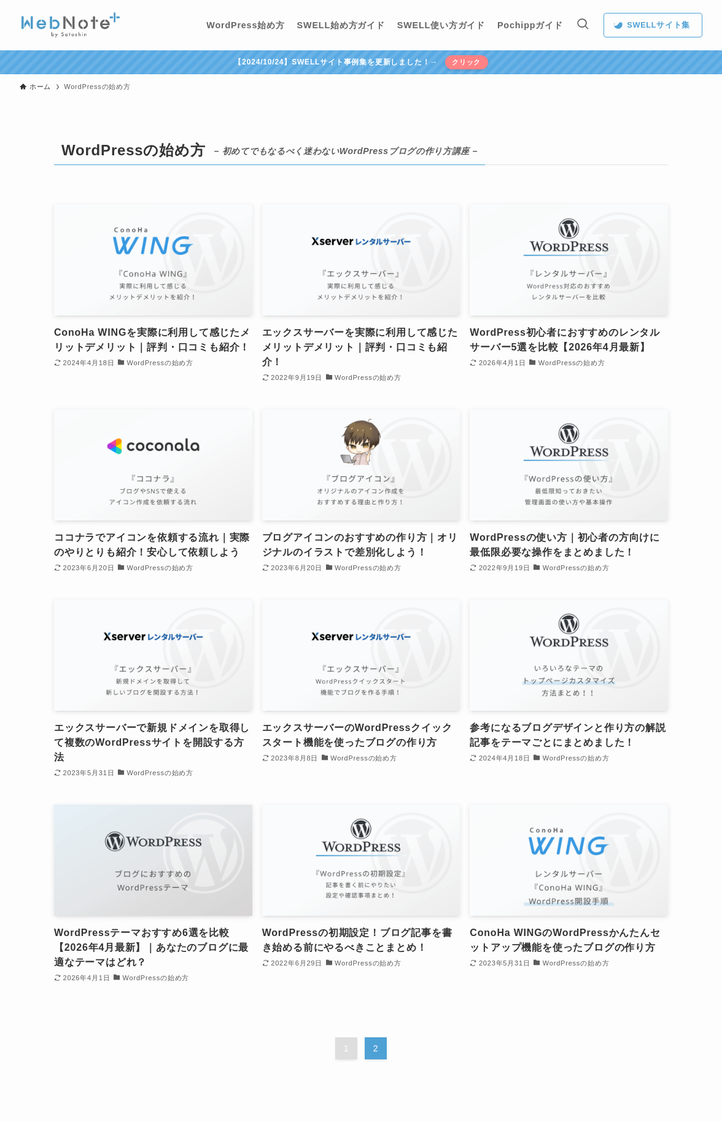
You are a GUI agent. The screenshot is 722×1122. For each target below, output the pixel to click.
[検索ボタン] (582, 25)
